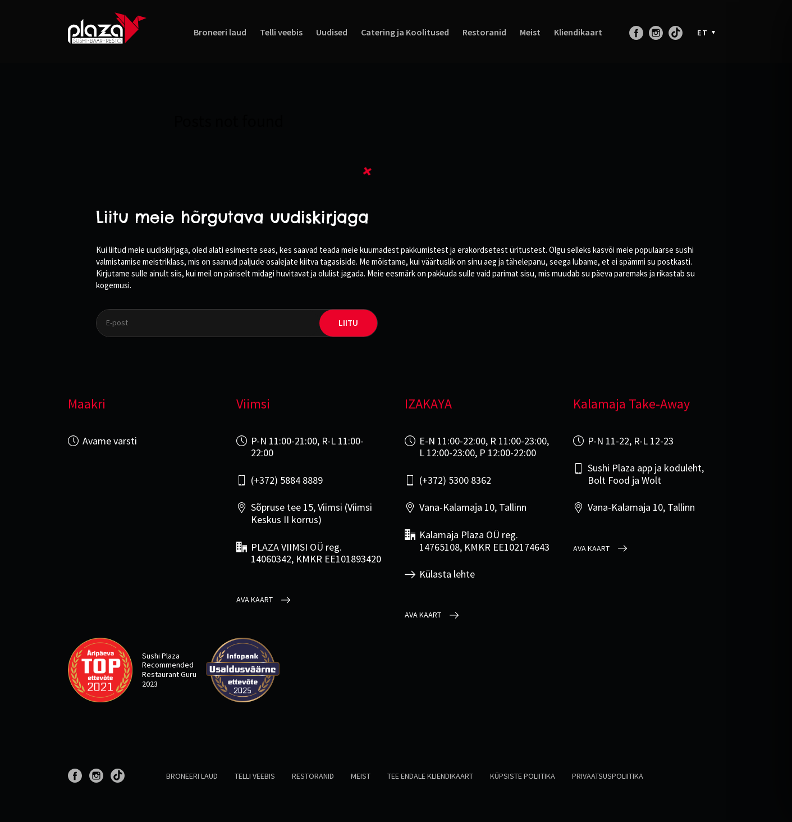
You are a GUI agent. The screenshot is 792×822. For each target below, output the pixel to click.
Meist (530, 32)
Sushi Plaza (161, 656)
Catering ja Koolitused (405, 32)
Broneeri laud (220, 32)
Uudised (331, 32)
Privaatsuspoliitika (607, 776)
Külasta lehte (447, 574)
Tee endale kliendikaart (430, 776)
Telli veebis (281, 32)
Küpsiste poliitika (522, 776)
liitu (348, 322)
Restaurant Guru (169, 674)
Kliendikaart (578, 32)
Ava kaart (254, 600)
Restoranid (484, 32)
